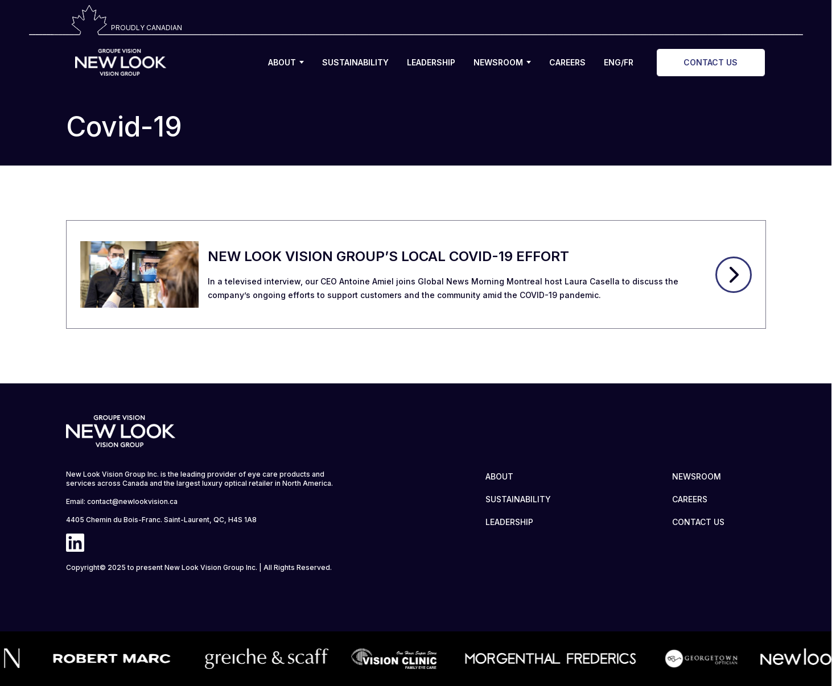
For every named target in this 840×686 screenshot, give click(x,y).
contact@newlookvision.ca (132, 501)
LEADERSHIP (431, 62)
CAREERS (567, 62)
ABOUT (286, 62)
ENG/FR (618, 62)
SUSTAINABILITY (355, 62)
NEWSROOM (502, 62)
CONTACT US (710, 62)
